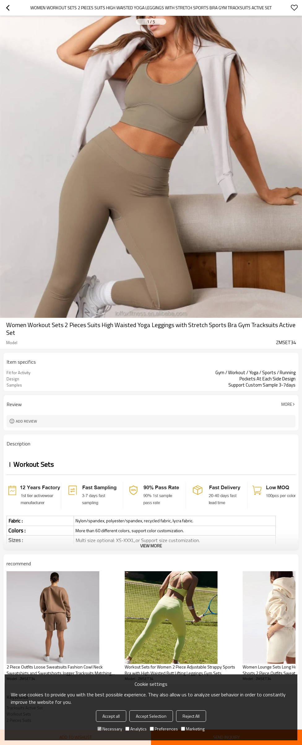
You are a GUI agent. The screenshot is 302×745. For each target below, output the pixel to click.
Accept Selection (151, 716)
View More (151, 545)
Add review (26, 421)
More (286, 404)
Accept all (111, 716)
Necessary (109, 728)
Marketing (193, 728)
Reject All (191, 716)
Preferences (164, 728)
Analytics (136, 728)
